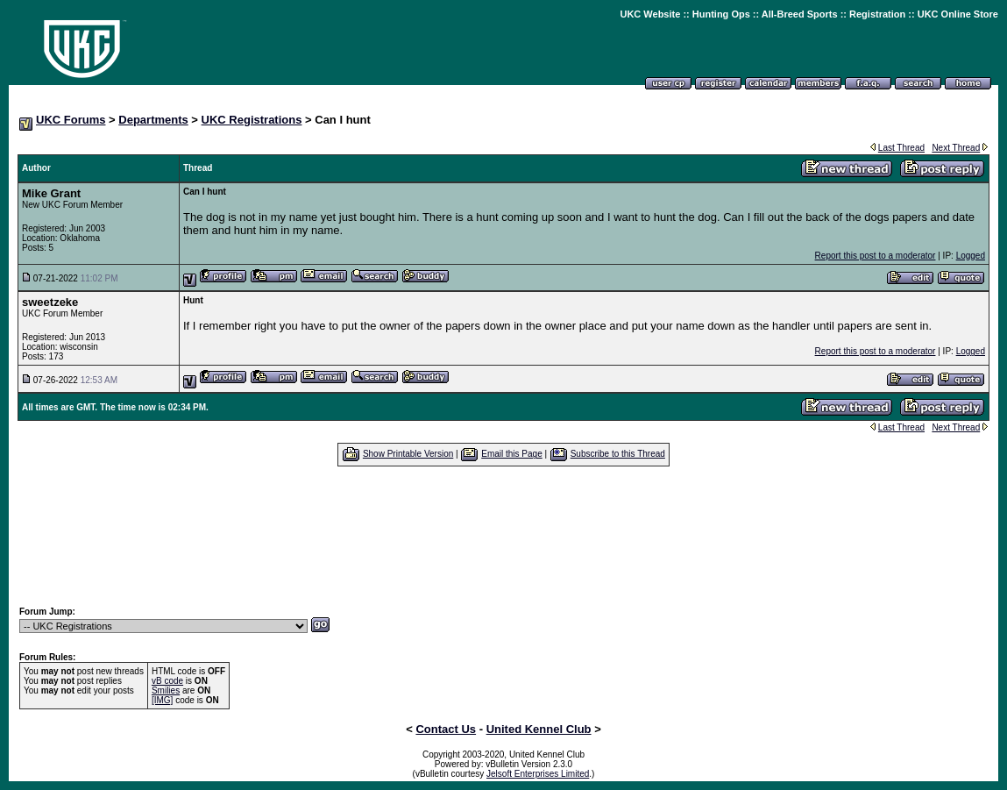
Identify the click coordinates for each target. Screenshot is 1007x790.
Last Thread (901, 148)
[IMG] (162, 700)
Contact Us (445, 729)
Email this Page (511, 454)
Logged (970, 255)
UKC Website (650, 14)
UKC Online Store (958, 14)
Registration (877, 14)
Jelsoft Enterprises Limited (537, 774)
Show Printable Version (408, 454)
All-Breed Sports (800, 14)
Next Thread (956, 148)
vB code (167, 681)
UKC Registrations (252, 119)
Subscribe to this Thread (618, 454)
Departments (153, 119)
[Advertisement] (504, 535)
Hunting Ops (721, 14)
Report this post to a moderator (875, 255)
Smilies (166, 690)
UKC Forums (70, 119)
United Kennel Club (539, 729)
